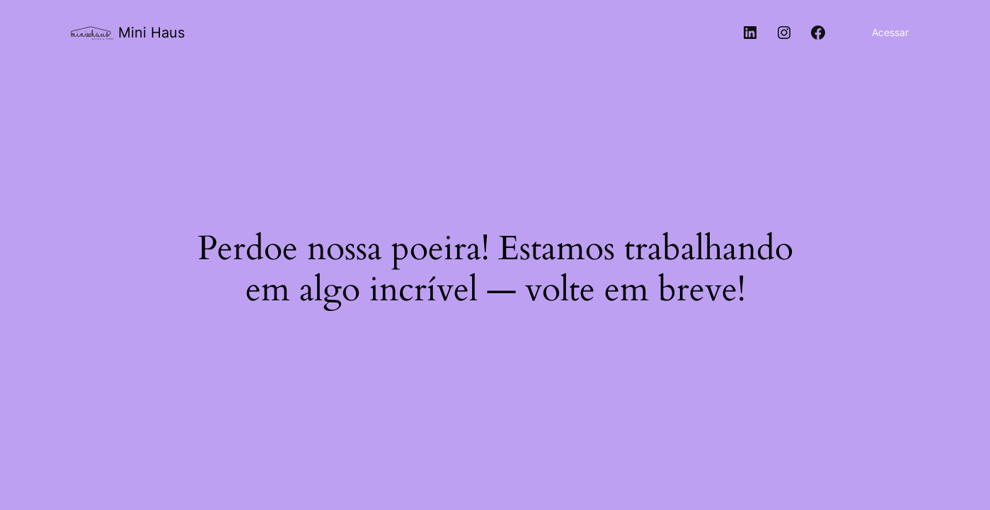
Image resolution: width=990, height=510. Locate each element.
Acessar (890, 32)
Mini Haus (151, 32)
